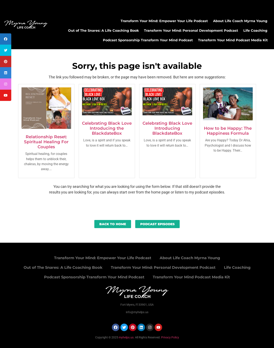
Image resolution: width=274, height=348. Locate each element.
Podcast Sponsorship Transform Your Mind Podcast (148, 40)
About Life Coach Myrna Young (240, 21)
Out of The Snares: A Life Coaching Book (103, 31)
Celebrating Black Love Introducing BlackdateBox (167, 128)
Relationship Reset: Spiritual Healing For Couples (46, 141)
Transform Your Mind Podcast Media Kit (233, 40)
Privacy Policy (170, 337)
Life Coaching (255, 31)
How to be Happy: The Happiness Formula (228, 131)
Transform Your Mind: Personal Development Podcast (191, 31)
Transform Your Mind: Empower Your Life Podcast (164, 21)
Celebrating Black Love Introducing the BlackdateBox (107, 128)
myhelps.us (126, 337)
